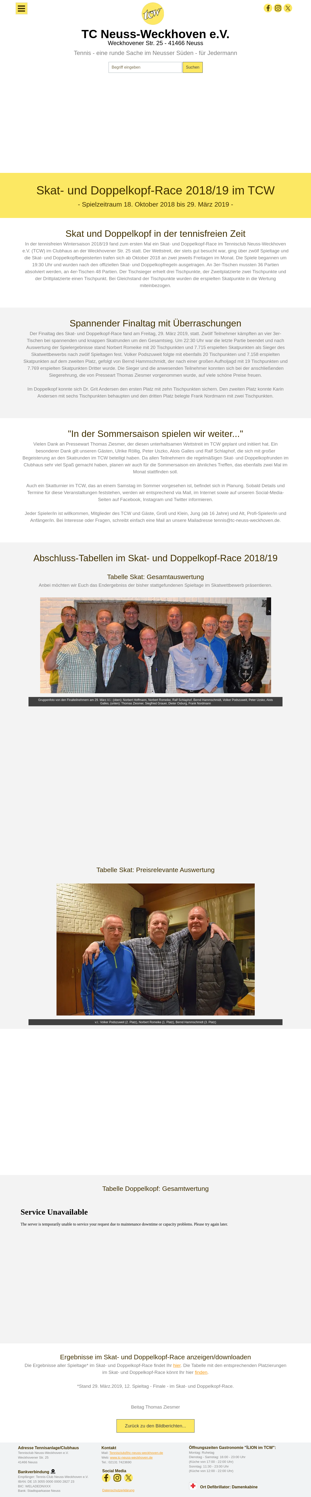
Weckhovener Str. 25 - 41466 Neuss (155, 43)
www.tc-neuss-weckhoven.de (131, 1457)
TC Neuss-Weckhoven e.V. (156, 34)
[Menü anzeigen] (22, 8)
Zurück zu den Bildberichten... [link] (155, 1425)
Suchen (192, 67)
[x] (287, 8)
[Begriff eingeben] (145, 67)
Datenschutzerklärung (118, 1490)
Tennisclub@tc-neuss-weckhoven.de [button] (136, 1453)
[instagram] (278, 8)
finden (201, 1372)
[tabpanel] (155, 126)
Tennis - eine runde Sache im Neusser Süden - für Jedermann (155, 53)
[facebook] (268, 8)
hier (177, 1365)
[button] (53, 1471)
